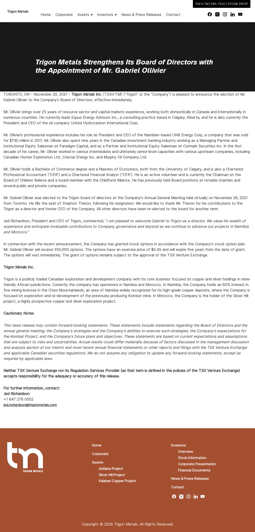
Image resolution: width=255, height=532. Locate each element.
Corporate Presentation (198, 463)
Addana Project (112, 467)
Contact (178, 485)
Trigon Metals (18, 11)
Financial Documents (196, 469)
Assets (98, 461)
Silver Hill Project (113, 473)
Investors (179, 445)
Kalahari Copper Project (119, 479)
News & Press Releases (191, 477)
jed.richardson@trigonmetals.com (31, 404)
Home (97, 445)
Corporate (100, 453)
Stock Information (193, 457)
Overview (186, 451)
